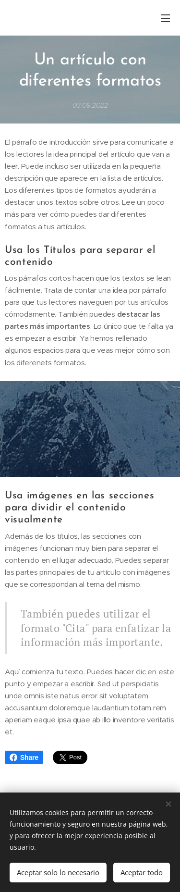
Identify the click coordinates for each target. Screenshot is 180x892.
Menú (165, 18)
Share (24, 757)
